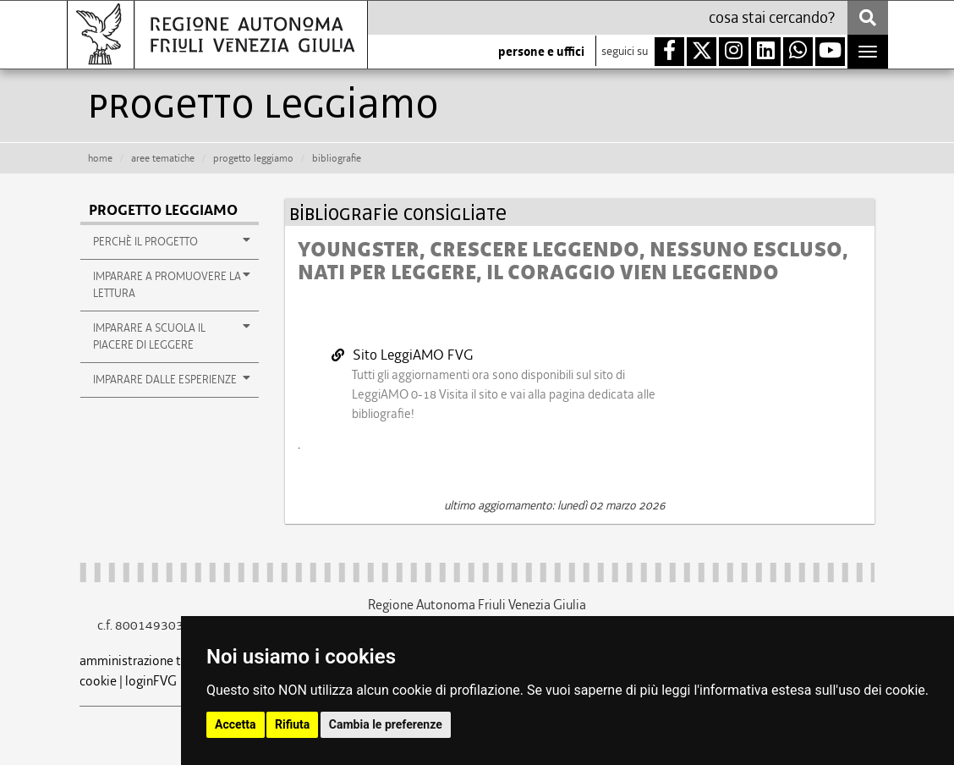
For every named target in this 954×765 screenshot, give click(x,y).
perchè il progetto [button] (171, 241)
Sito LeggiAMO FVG (403, 354)
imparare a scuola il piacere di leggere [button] (171, 336)
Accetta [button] (235, 724)
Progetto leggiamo (253, 158)
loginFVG (151, 681)
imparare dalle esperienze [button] (171, 379)
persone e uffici (541, 51)
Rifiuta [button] (292, 724)
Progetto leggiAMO (163, 210)
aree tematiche (163, 158)
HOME (100, 158)
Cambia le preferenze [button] (385, 724)
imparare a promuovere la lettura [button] (171, 284)
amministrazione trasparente (161, 660)
